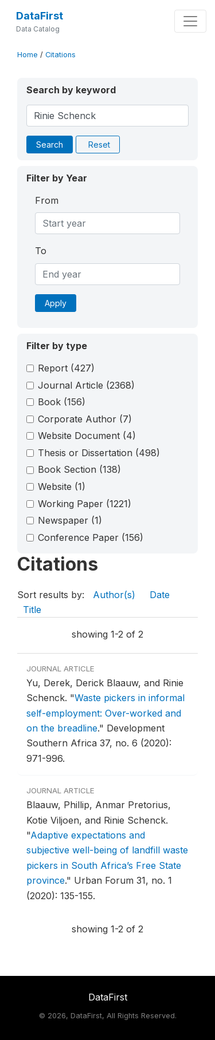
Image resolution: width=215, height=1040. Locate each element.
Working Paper (84, 503)
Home (27, 54)
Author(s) (114, 594)
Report (66, 368)
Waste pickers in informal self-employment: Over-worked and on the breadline (105, 713)
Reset (99, 144)
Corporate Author (85, 419)
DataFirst (39, 16)
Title (32, 609)
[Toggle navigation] (190, 21)
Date (160, 594)
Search (49, 144)
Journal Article (86, 385)
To (40, 250)
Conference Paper (90, 537)
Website (61, 486)
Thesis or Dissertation (99, 452)
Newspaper (70, 520)
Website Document (87, 435)
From (46, 200)
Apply (56, 303)
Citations (60, 54)
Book (61, 402)
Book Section (79, 469)
